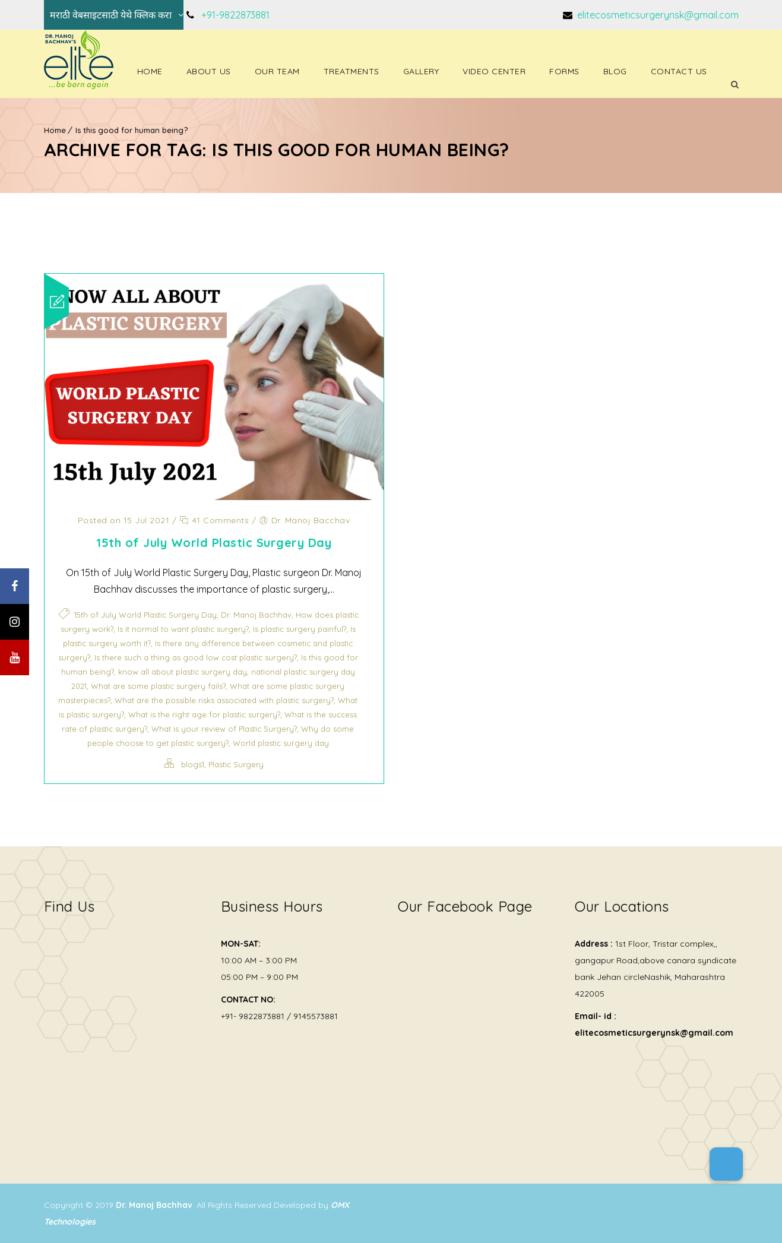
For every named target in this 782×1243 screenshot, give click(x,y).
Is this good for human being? (131, 130)
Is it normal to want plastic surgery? (183, 629)
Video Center (494, 71)
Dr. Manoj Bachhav (256, 614)
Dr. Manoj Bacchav (310, 520)
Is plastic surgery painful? (299, 629)
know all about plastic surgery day (182, 671)
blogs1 (192, 764)
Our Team (277, 71)
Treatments (351, 71)
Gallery (421, 71)
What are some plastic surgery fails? (158, 686)
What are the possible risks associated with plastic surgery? (224, 700)
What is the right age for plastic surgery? (204, 714)
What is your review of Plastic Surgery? (224, 728)
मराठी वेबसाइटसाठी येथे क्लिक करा (111, 15)
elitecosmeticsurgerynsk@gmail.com (657, 15)
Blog (615, 71)
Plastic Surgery (236, 764)
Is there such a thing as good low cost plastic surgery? (195, 657)
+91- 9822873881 (252, 1016)
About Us (208, 71)
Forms (564, 71)
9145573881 (315, 1016)
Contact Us (679, 71)
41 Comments (214, 520)
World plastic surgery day (281, 743)
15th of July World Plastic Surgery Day (213, 542)
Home (150, 71)
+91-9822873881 (235, 15)
